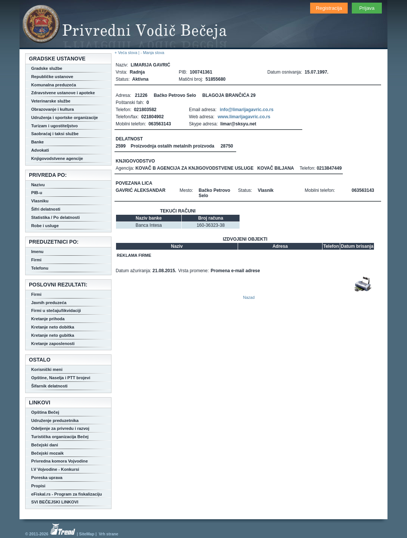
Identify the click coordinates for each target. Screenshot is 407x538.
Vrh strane (108, 534)
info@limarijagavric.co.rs (246, 109)
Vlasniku (39, 201)
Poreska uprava (46, 477)
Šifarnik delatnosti (49, 386)
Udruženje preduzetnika (54, 420)
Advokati (40, 150)
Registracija (329, 8)
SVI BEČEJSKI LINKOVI (54, 502)
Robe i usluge (45, 225)
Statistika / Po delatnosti (55, 217)
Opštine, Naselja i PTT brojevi (60, 377)
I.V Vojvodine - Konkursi (55, 469)
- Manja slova (152, 52)
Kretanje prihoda (48, 318)
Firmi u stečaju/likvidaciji (56, 310)
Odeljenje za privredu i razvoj (60, 428)
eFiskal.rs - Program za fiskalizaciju (66, 494)
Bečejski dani (44, 445)
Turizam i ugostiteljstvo (54, 126)
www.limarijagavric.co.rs (244, 116)
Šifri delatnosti (45, 209)
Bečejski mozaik (47, 453)
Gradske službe (46, 68)
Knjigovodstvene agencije (57, 158)
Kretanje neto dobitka (52, 327)
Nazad (249, 297)
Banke (37, 142)
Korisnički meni (46, 369)
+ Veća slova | (127, 52)
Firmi (36, 260)
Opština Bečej (45, 412)
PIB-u (36, 192)
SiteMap (86, 534)
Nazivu (38, 184)
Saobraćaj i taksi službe (54, 133)
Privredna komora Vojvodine (59, 461)
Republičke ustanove (52, 76)
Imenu (37, 251)
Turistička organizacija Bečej (60, 436)
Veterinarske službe (50, 101)
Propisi (38, 486)
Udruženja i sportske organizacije (64, 117)
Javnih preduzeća (48, 302)
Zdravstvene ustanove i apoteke (63, 92)
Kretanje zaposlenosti (53, 343)
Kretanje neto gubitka (52, 335)
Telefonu (39, 268)
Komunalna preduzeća (53, 85)
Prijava (367, 8)
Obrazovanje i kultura (52, 109)
